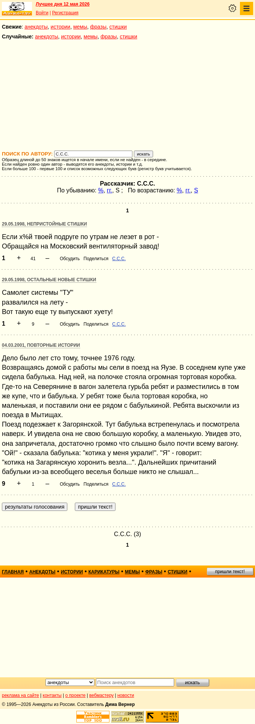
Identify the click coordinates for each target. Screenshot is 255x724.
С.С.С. (119, 258)
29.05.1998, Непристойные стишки (44, 224)
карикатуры (104, 572)
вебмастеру (101, 695)
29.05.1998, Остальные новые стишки (49, 279)
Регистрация (65, 12)
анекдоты (36, 27)
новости (125, 695)
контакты (52, 695)
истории (60, 27)
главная (13, 572)
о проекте (75, 695)
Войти (42, 12)
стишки (118, 27)
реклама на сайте (20, 695)
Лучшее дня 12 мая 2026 (63, 4)
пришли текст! (230, 571)
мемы (80, 27)
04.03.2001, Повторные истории (41, 345)
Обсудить (70, 258)
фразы (98, 27)
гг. (109, 190)
